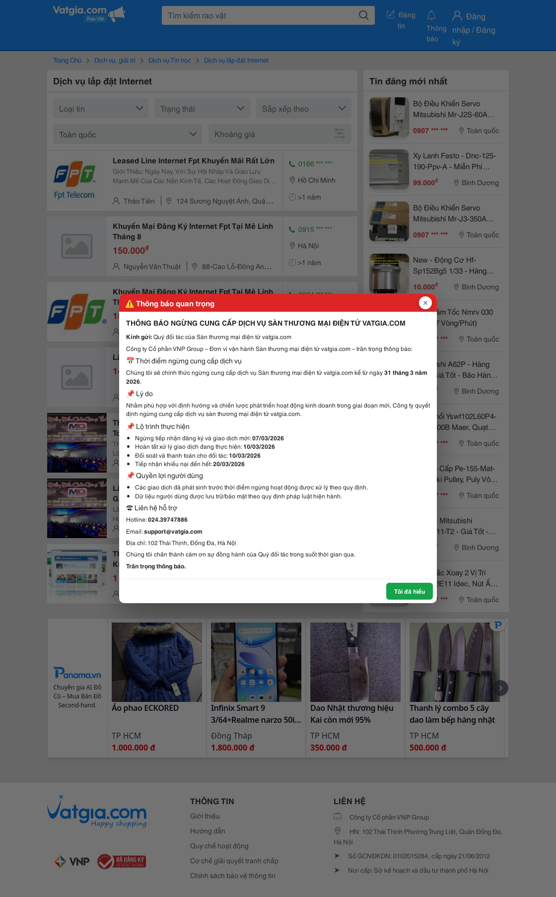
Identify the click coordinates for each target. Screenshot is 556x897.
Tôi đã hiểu (409, 591)
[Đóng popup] (425, 302)
